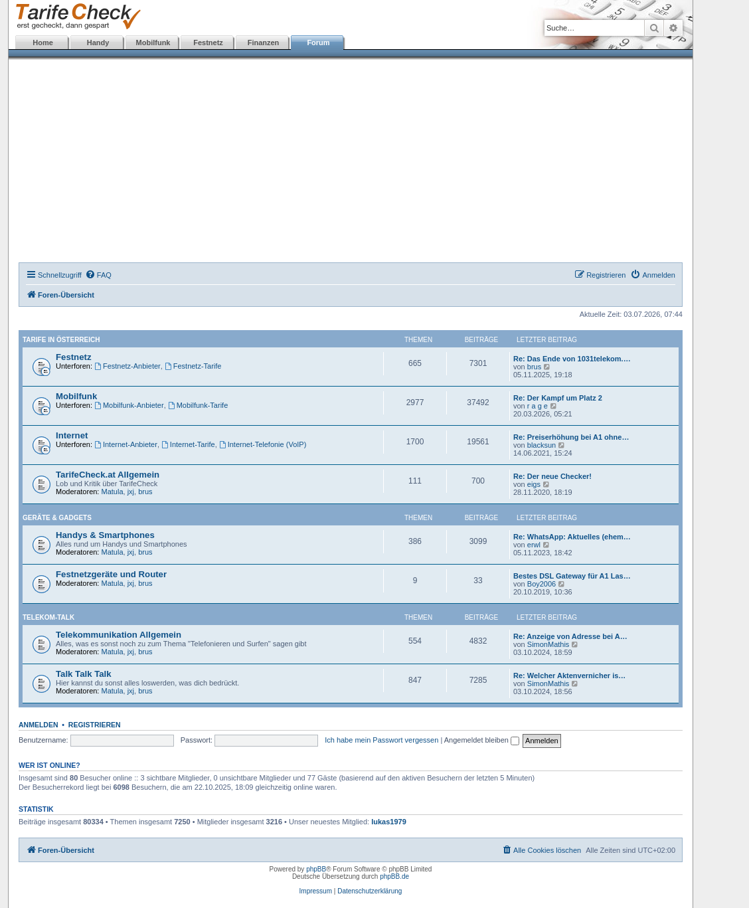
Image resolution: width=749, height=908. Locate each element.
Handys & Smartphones (105, 535)
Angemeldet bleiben (481, 740)
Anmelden (38, 725)
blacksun (541, 445)
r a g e (537, 406)
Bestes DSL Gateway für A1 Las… (572, 576)
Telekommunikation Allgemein (118, 635)
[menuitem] (98, 275)
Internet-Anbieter (125, 444)
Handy (98, 42)
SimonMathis (548, 644)
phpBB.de (394, 876)
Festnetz (208, 42)
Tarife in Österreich (61, 339)
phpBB (316, 869)
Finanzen (264, 42)
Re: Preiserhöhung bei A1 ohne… (571, 437)
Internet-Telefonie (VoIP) (262, 444)
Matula (113, 492)
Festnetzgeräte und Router (111, 574)
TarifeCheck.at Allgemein (107, 475)
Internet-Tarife (188, 444)
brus (534, 367)
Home (43, 42)
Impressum (315, 891)
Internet (72, 435)
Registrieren (94, 725)
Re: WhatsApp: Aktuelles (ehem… (572, 537)
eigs (534, 484)
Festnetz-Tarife (193, 366)
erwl (534, 545)
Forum (318, 42)
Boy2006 (541, 584)
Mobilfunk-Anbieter (129, 405)
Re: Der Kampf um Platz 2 (557, 398)
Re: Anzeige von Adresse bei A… (570, 636)
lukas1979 (388, 822)
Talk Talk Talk (84, 674)
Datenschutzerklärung (369, 891)
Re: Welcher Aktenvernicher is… (569, 676)
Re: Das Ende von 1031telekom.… (572, 359)
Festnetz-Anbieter (127, 366)
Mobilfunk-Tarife (198, 405)
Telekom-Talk (48, 617)
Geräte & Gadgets (57, 517)
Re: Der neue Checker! (552, 476)
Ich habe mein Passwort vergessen (381, 740)
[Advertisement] (351, 163)
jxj (130, 492)
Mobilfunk (153, 42)
